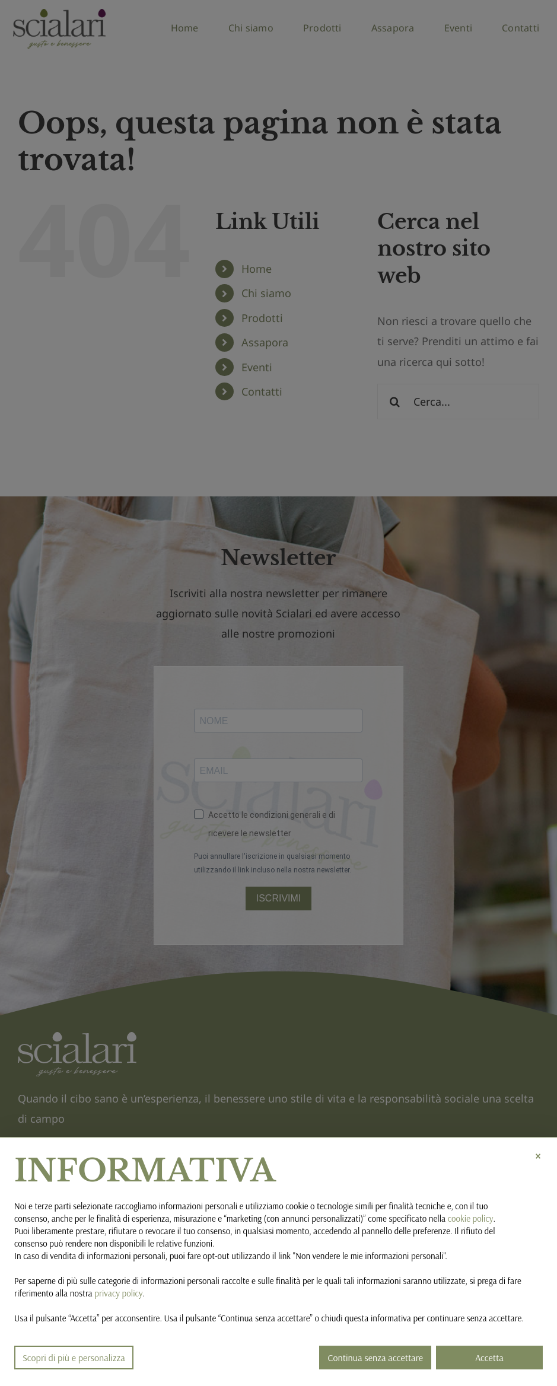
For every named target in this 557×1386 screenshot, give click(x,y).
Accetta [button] (489, 1357)
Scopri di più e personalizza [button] (74, 1357)
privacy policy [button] (118, 1293)
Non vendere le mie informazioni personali (369, 1255)
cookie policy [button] (471, 1218)
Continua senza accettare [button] (375, 1357)
